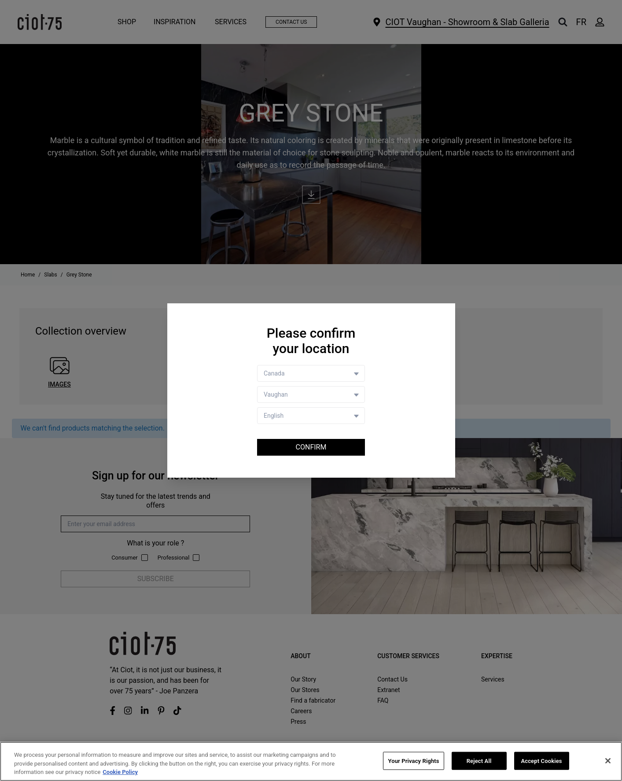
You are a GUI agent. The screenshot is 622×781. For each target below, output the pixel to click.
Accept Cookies (541, 760)
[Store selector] (311, 394)
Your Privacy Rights (413, 760)
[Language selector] (311, 415)
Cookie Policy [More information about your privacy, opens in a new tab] (120, 772)
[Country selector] (311, 373)
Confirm (311, 447)
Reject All (479, 760)
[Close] (608, 760)
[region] (311, 761)
